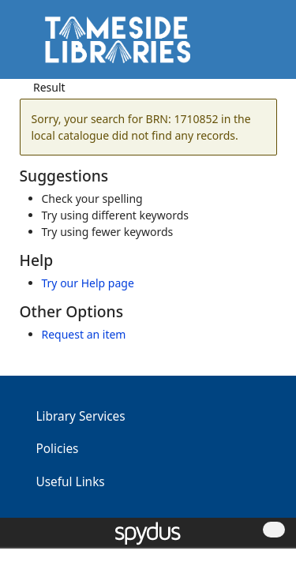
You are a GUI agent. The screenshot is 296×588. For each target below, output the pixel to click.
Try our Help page (88, 282)
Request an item (84, 334)
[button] (240, 45)
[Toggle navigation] (260, 45)
